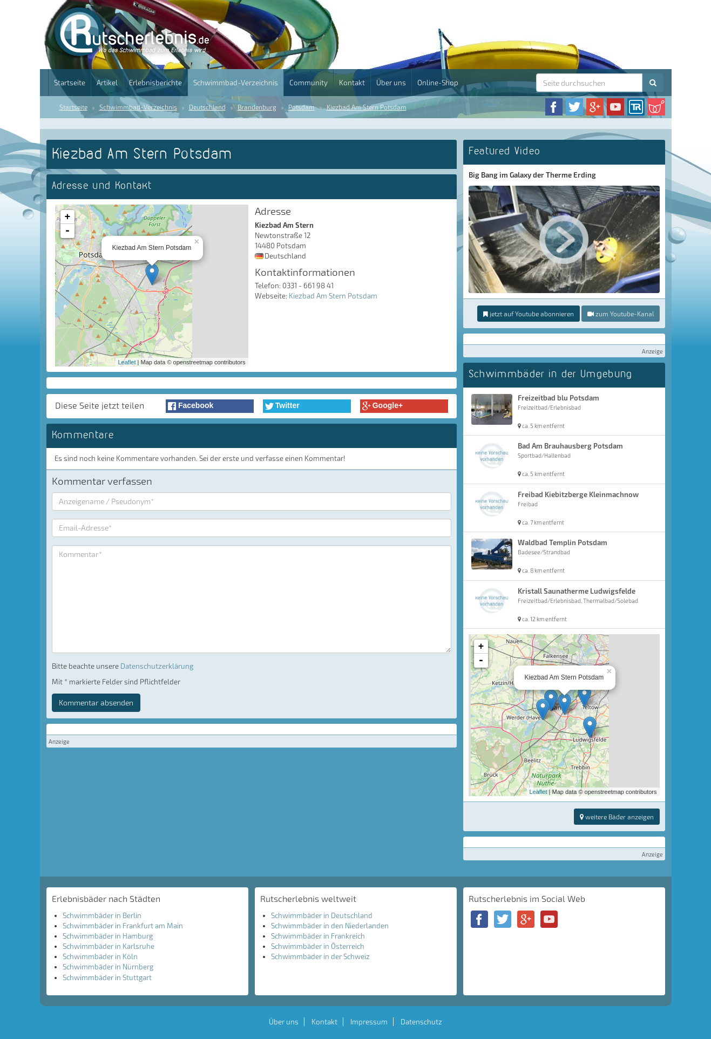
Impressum (369, 1021)
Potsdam (301, 107)
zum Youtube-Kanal (620, 313)
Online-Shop (437, 82)
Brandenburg (257, 107)
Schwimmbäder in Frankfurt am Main (123, 925)
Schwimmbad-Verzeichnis (235, 82)
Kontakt (352, 82)
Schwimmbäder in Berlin (102, 915)
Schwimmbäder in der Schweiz (320, 956)
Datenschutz (421, 1021)
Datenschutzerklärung (156, 666)
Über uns (391, 82)
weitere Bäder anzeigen (617, 816)
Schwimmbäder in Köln (100, 956)
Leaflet (127, 362)
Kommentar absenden (96, 702)
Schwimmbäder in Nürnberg (108, 966)
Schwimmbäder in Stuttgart (107, 977)
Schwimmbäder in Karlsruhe (108, 946)
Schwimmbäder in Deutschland (322, 915)
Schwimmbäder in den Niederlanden (330, 925)
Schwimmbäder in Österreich (317, 946)
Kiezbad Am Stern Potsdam (367, 107)
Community (308, 82)
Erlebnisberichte (155, 82)
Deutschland (207, 107)
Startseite (69, 82)
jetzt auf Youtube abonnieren (528, 313)
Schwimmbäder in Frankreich (318, 936)
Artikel (107, 82)
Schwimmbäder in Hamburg (108, 936)
